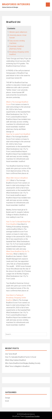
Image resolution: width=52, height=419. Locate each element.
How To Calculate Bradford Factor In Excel (20, 357)
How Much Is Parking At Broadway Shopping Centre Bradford (16, 297)
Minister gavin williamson (18, 32)
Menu (48, 4)
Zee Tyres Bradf (11, 354)
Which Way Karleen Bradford (15, 360)
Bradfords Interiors (16, 4)
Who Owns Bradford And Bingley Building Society (22, 363)
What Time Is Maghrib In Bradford (17, 366)
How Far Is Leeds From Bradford (18, 134)
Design (7, 398)
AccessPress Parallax (32, 416)
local (7, 401)
